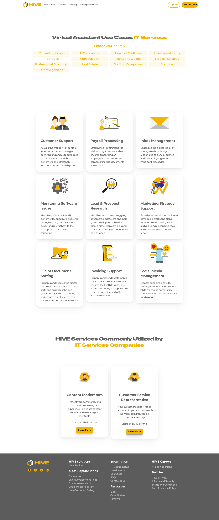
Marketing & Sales (128, 59)
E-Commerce (89, 53)
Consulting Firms (51, 53)
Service (62, 4)
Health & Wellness (128, 53)
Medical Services (167, 59)
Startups (167, 64)
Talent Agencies (51, 70)
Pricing (73, 4)
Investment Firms (167, 53)
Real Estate (90, 64)
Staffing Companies (128, 64)
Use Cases (50, 4)
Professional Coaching (51, 64)
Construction (89, 59)
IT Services (51, 59)
